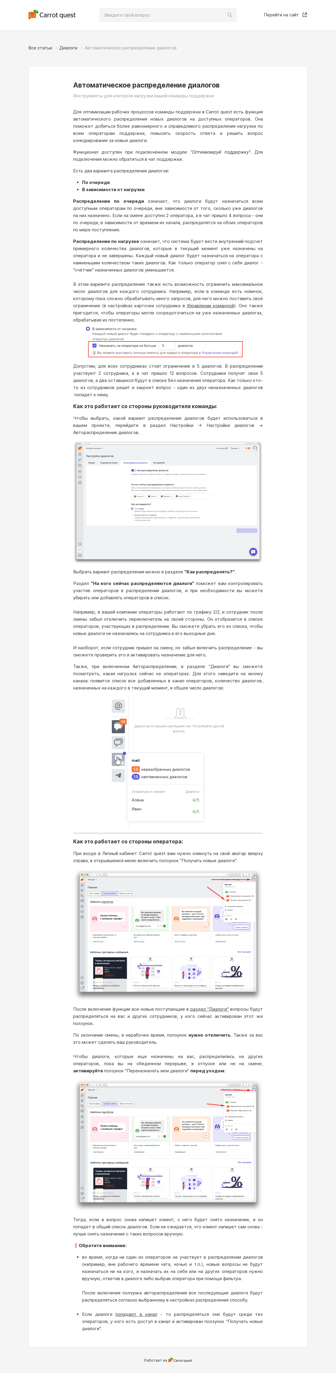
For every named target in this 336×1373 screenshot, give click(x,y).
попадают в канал (136, 1314)
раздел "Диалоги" (209, 1009)
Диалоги (68, 48)
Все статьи (40, 48)
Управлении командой (210, 305)
